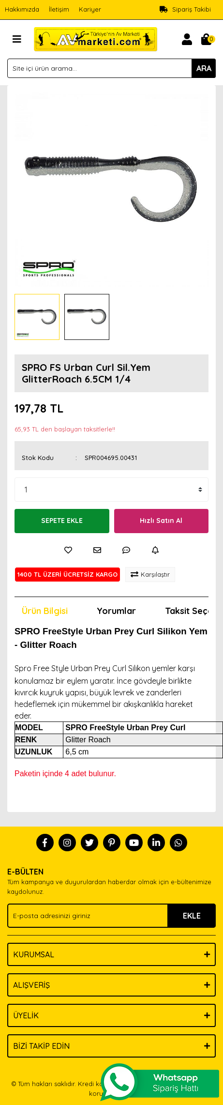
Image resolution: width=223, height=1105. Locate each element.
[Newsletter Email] (111, 916)
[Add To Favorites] (68, 550)
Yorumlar (116, 610)
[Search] (111, 68)
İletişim (59, 9)
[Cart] (206, 39)
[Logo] (95, 38)
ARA (203, 68)
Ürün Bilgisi (45, 610)
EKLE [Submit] (192, 916)
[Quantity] (111, 489)
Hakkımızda (22, 9)
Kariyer (90, 9)
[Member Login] (186, 39)
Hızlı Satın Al (161, 520)
